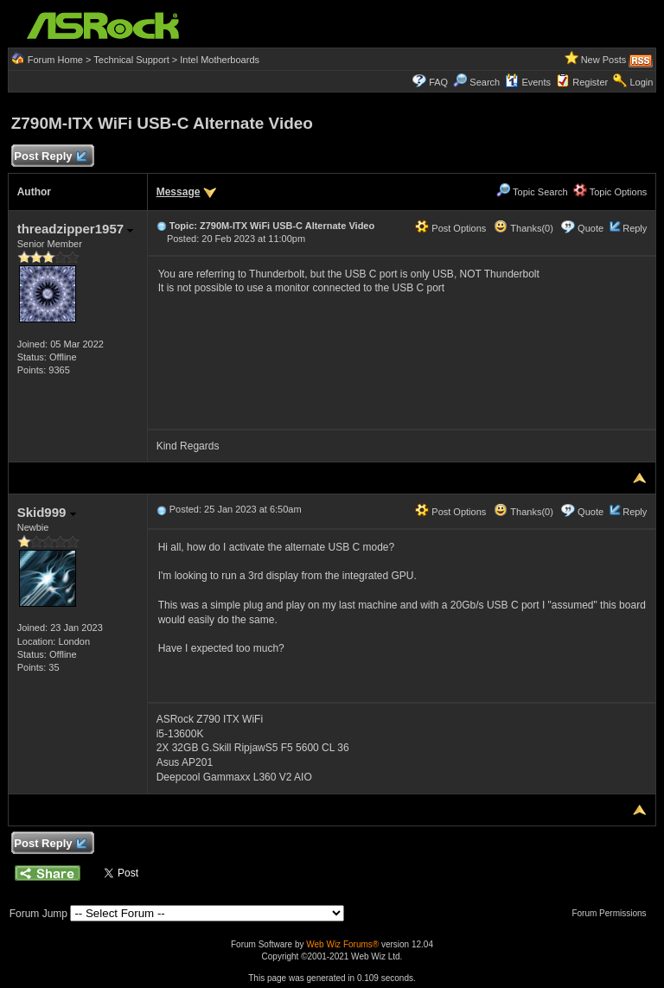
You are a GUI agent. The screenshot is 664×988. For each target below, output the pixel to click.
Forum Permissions (612, 913)
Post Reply (50, 157)
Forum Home (55, 59)
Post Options (450, 228)
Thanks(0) (523, 228)
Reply (634, 228)
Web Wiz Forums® (342, 944)
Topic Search (531, 192)
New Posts (604, 59)
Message (178, 192)
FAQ (438, 82)
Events (528, 82)
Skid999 (46, 512)
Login (641, 82)
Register (590, 82)
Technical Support (131, 59)
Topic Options (610, 192)
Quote (590, 228)
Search (484, 82)
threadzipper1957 (75, 228)
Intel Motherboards (219, 59)
